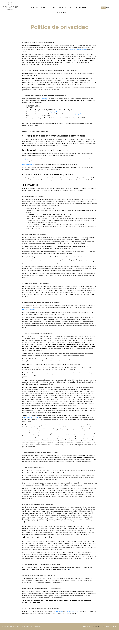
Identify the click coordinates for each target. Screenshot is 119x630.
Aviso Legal (44, 99)
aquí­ (70, 569)
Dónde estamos (59, 12)
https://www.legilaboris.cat (78, 49)
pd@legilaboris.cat (79, 114)
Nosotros (34, 7)
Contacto (62, 7)
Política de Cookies (28, 309)
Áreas (43, 7)
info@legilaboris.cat (55, 112)
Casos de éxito (82, 7)
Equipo (52, 7)
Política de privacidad (98, 626)
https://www (27, 418)
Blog (71, 7)
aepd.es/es (34, 418)
